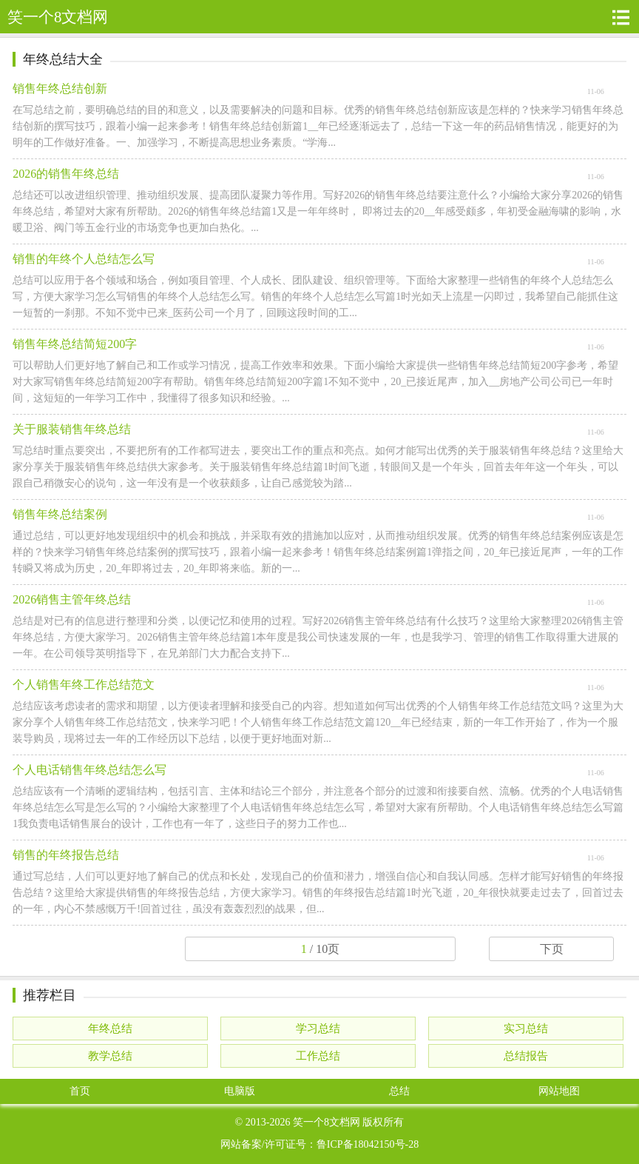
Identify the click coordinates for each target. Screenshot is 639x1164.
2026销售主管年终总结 (72, 599)
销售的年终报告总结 (66, 855)
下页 (552, 949)
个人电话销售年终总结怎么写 (89, 769)
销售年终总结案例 (60, 514)
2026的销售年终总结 (66, 173)
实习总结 (526, 1028)
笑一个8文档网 (326, 1122)
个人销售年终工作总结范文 (84, 684)
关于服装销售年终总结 (72, 429)
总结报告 (526, 1056)
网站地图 (559, 1091)
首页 (80, 1091)
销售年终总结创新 (60, 88)
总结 (399, 1091)
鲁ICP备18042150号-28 (368, 1144)
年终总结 (110, 1028)
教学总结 (110, 1056)
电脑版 (239, 1091)
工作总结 (318, 1056)
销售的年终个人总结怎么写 (84, 258)
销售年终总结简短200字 (75, 344)
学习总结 (318, 1028)
